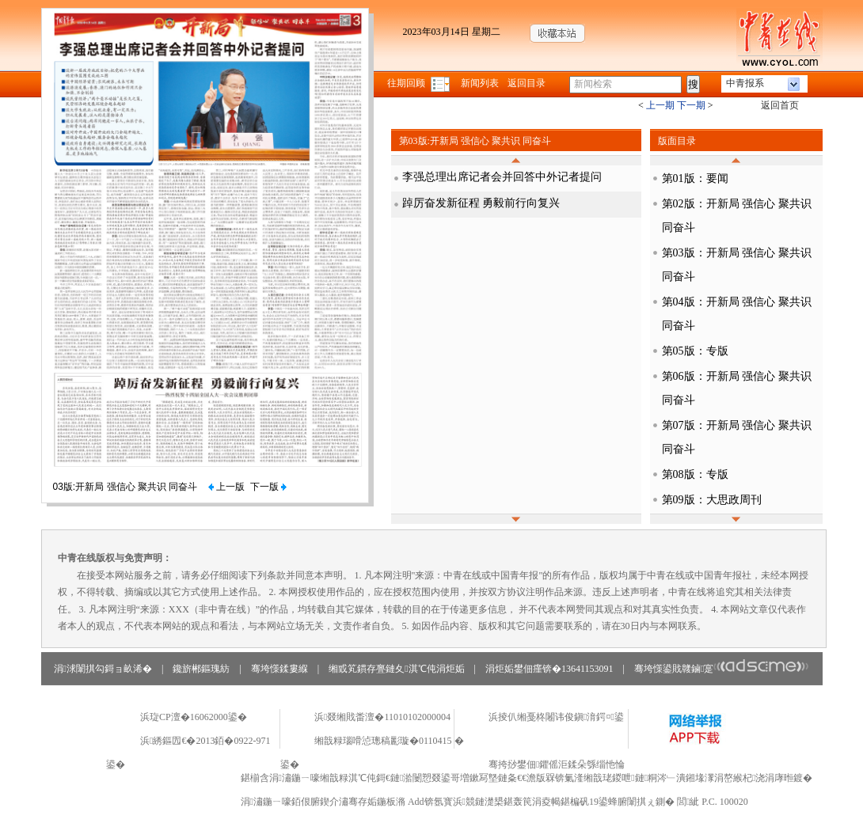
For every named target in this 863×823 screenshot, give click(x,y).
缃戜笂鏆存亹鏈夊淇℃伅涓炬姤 (396, 668)
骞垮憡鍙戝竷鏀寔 (721, 668)
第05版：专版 (695, 351)
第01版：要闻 (695, 178)
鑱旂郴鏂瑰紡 (201, 668)
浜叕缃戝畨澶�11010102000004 (382, 716)
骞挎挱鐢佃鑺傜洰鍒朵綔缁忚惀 (557, 764)
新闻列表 (480, 83)
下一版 (268, 486)
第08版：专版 (695, 474)
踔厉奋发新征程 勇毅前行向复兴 (481, 203)
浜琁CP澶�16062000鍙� (193, 716)
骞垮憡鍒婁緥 (279, 668)
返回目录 (527, 83)
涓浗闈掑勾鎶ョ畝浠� (103, 668)
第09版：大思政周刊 (712, 500)
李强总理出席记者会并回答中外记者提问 (502, 177)
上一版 (226, 486)
